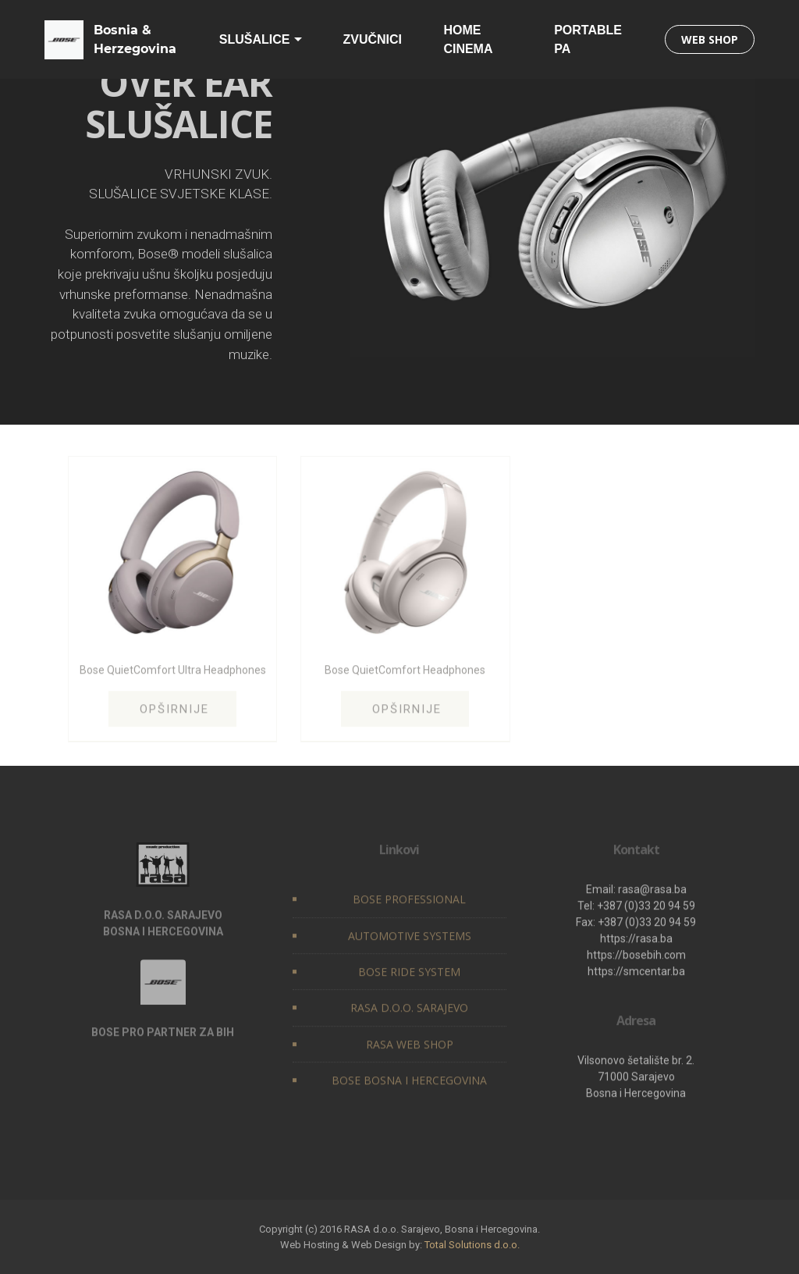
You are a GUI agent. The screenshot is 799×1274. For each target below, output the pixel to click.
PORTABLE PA (588, 39)
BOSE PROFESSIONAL (409, 902)
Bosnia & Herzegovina (135, 39)
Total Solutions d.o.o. (472, 1245)
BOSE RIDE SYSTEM (409, 975)
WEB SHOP (709, 39)
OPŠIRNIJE (174, 712)
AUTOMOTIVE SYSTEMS (409, 938)
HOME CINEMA (467, 39)
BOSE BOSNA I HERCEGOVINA (409, 1083)
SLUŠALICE (254, 39)
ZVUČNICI (372, 39)
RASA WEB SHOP (409, 1047)
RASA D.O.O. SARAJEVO (409, 1011)
